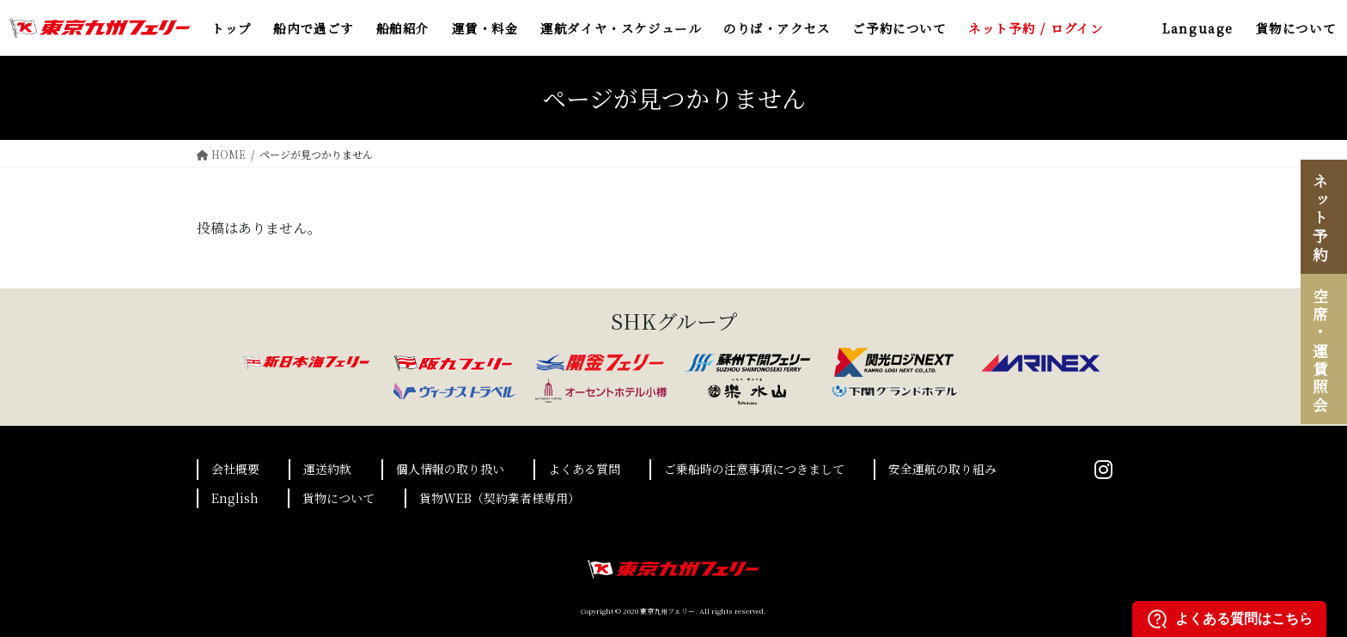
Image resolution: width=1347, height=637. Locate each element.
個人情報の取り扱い (450, 468)
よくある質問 (584, 468)
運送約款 (327, 468)
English (235, 498)
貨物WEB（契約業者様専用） (499, 498)
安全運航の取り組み (942, 468)
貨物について (338, 498)
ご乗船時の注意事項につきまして (754, 468)
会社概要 (235, 468)
